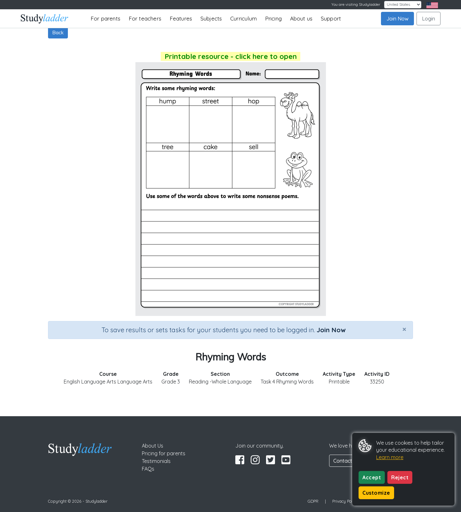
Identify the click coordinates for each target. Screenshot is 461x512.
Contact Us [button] (346, 461)
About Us (152, 445)
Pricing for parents (163, 453)
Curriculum (243, 18)
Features (181, 18)
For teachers (145, 18)
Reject (399, 477)
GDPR (313, 501)
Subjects (211, 18)
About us (301, 18)
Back (58, 32)
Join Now (397, 18)
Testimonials (156, 461)
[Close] (404, 329)
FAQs (148, 469)
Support (331, 18)
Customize (376, 493)
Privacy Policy (345, 501)
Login (428, 18)
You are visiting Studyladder (355, 4)
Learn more (389, 457)
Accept (371, 477)
